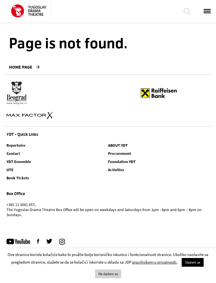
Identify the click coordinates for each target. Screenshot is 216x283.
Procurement (119, 153)
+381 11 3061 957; (20, 204)
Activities (116, 169)
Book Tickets (17, 177)
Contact (13, 153)
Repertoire (15, 145)
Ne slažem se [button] (108, 273)
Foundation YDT (122, 161)
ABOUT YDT (118, 145)
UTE (10, 169)
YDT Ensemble (18, 161)
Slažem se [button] (192, 262)
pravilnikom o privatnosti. (154, 262)
